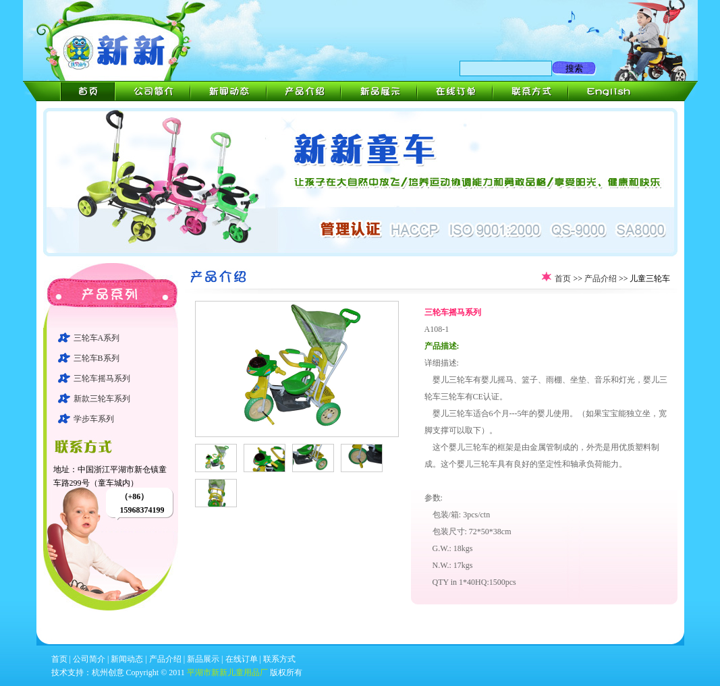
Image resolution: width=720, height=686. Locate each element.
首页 (563, 278)
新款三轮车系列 (102, 398)
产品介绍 (600, 278)
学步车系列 (94, 419)
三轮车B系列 (96, 358)
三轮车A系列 (97, 338)
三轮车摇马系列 (102, 378)
